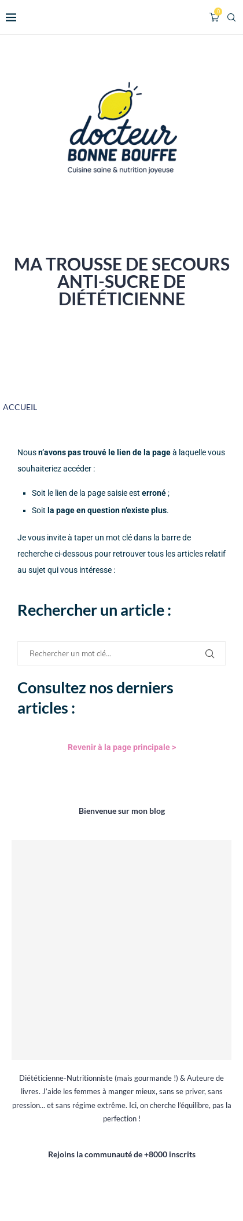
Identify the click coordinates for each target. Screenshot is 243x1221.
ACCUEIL (20, 407)
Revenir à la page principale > (122, 747)
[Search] (231, 17)
